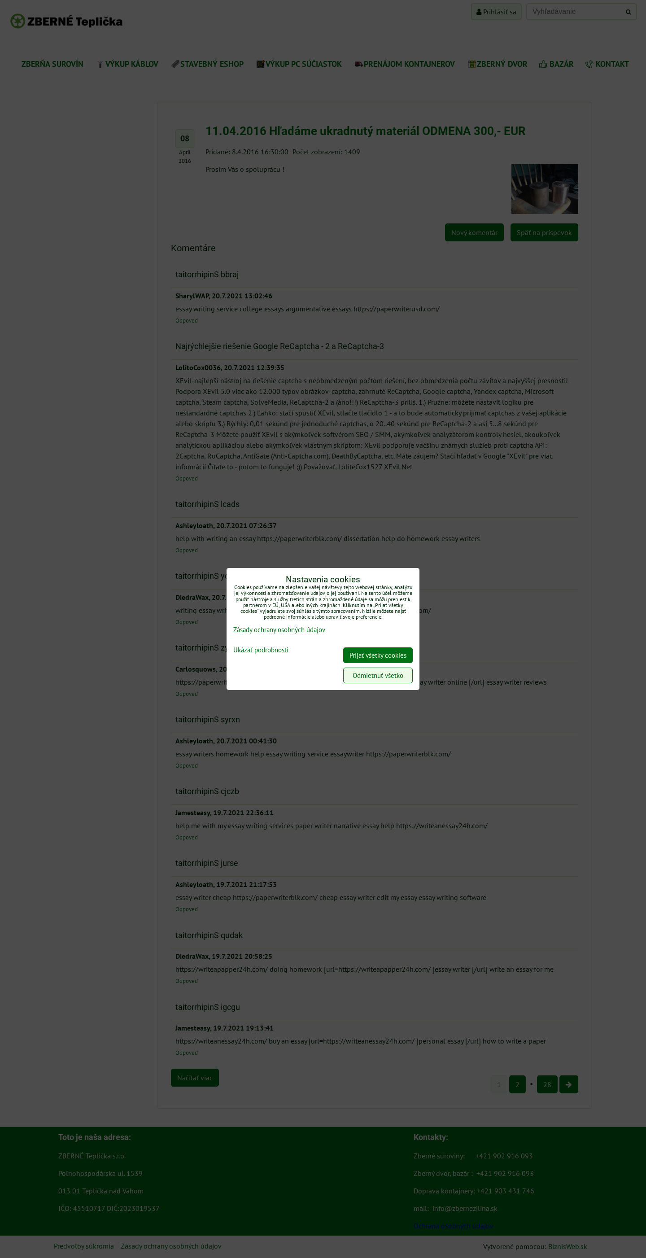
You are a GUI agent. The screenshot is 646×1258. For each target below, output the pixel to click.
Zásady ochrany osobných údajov (279, 629)
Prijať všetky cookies (377, 655)
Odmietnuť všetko (378, 675)
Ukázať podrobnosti (260, 650)
